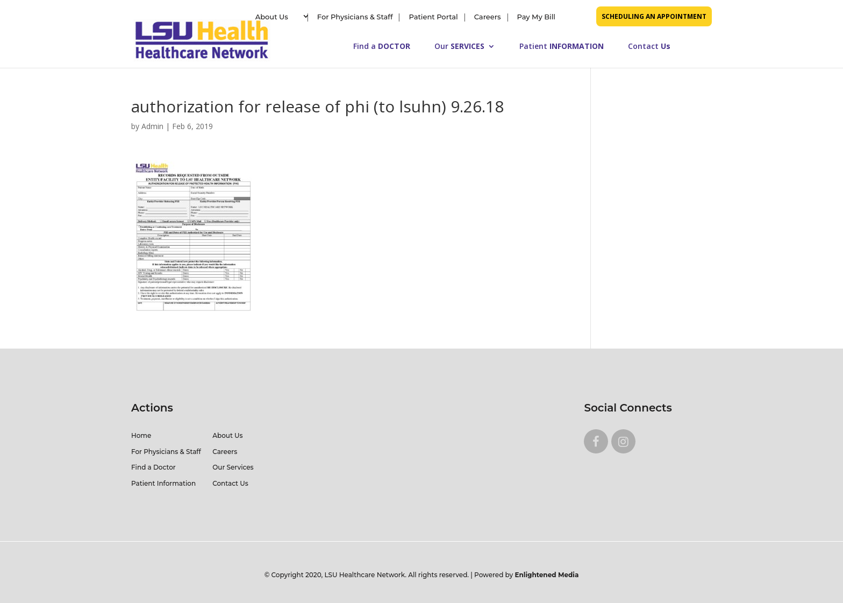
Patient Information (163, 483)
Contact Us (230, 483)
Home (141, 435)
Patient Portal (433, 16)
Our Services (232, 467)
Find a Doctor (153, 467)
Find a (381, 46)
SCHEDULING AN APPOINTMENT (654, 16)
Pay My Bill (536, 16)
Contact (649, 46)
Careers (487, 16)
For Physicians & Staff (355, 16)
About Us (271, 16)
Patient (561, 46)
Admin (152, 126)
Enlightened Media (547, 575)
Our (459, 46)
